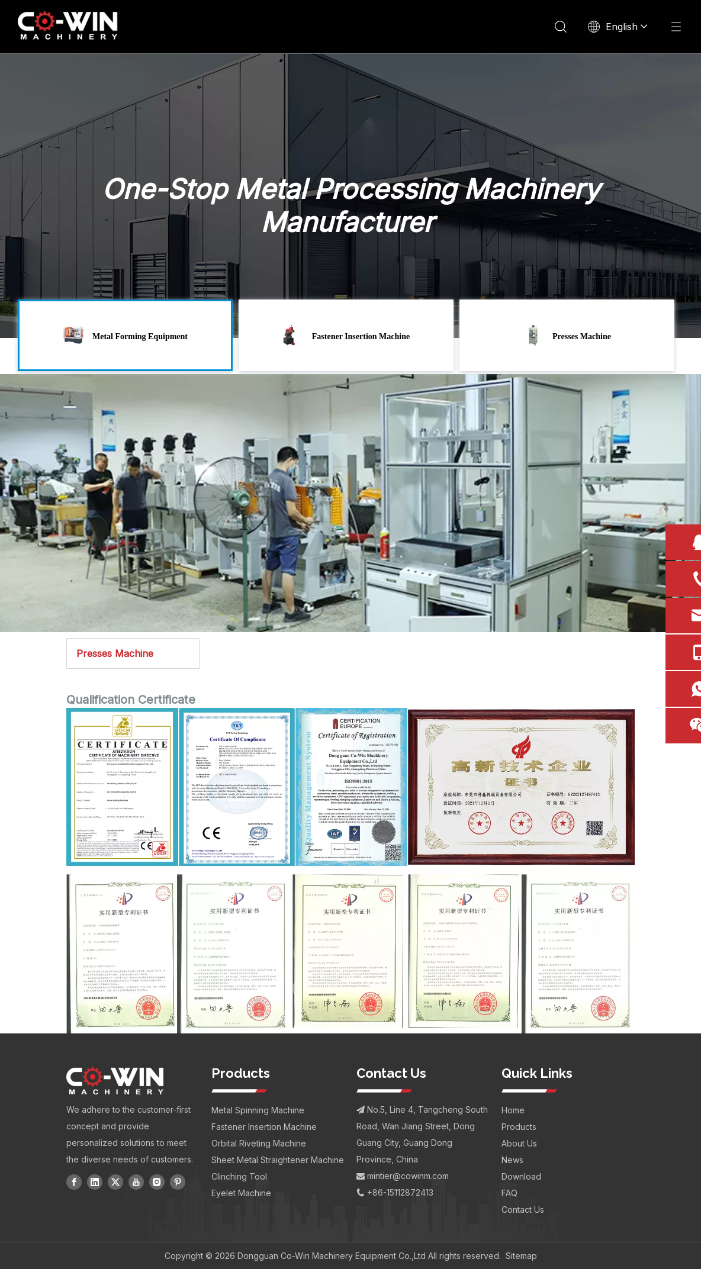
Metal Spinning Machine (257, 1109)
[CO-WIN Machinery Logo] (114, 1080)
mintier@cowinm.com (408, 1175)
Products (518, 1126)
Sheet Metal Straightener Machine (277, 1159)
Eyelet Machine (241, 1192)
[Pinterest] (177, 1181)
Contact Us (522, 1209)
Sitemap (521, 1255)
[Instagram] (157, 1181)
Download (521, 1176)
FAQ (509, 1192)
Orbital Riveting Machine (258, 1143)
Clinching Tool (239, 1176)
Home (513, 1109)
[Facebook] (74, 1181)
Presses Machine (114, 653)
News (512, 1159)
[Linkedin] (94, 1181)
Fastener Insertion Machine (264, 1126)
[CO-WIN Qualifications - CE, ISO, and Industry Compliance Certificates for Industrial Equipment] (350, 870)
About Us (519, 1143)
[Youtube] (136, 1181)
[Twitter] (115, 1181)
